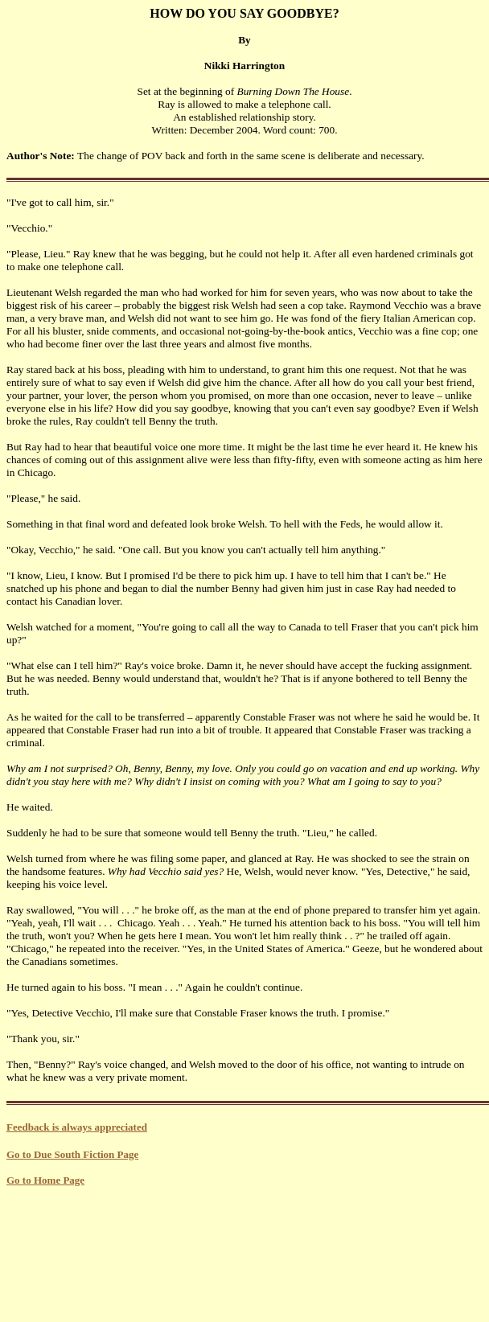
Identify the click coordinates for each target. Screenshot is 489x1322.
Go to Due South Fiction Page (72, 1154)
